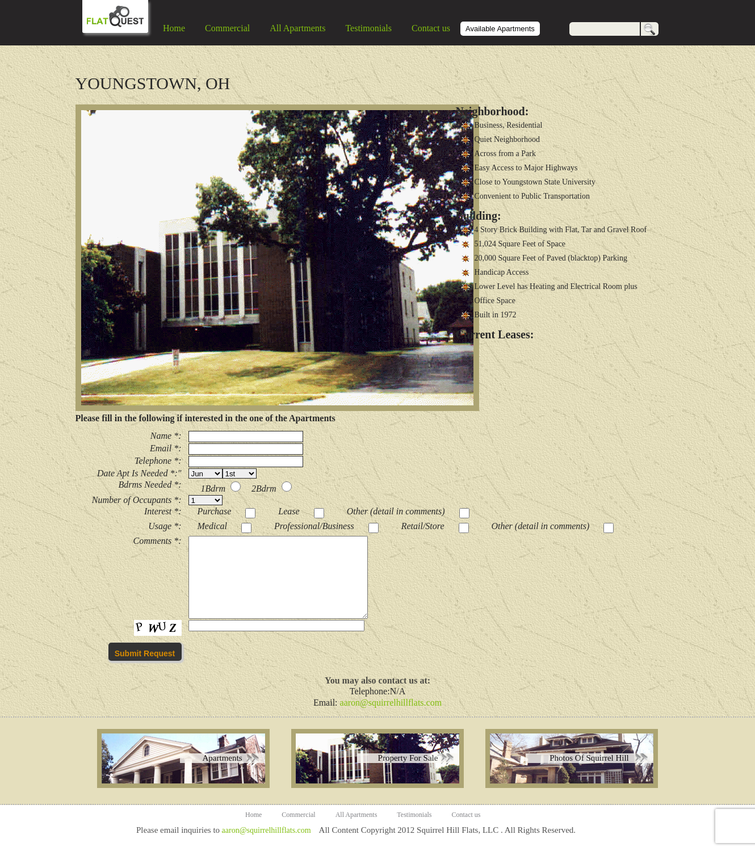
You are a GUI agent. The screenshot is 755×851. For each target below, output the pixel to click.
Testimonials (368, 28)
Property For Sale (408, 757)
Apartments (222, 757)
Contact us (431, 28)
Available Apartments (500, 28)
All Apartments (297, 28)
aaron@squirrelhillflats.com (391, 702)
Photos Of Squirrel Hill (589, 757)
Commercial (227, 28)
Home (174, 28)
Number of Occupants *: (137, 500)
